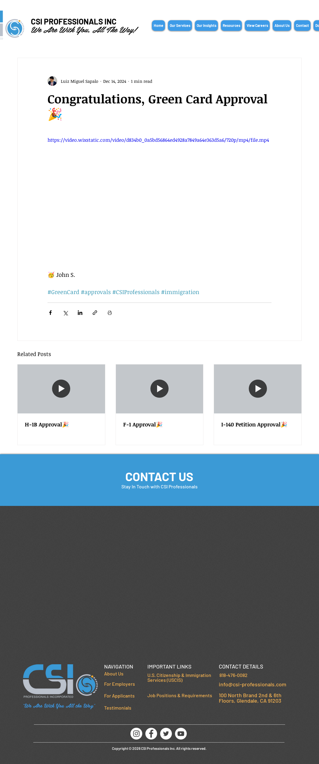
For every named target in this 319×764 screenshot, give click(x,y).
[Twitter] (166, 734)
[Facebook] (151, 734)
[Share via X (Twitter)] (65, 313)
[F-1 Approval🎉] (159, 388)
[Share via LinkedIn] (80, 313)
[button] (180, 25)
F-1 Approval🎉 (143, 424)
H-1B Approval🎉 (47, 424)
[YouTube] (181, 734)
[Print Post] (110, 313)
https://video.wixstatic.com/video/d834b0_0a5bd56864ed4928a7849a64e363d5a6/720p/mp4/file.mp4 (158, 140)
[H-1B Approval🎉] (61, 388)
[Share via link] (95, 313)
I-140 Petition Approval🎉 (254, 424)
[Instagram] (136, 734)
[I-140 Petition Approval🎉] (257, 388)
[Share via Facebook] (50, 313)
